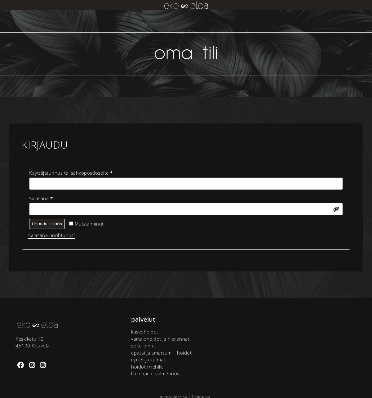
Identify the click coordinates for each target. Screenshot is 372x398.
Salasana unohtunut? (51, 235)
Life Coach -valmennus (155, 373)
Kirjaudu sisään (47, 224)
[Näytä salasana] (336, 209)
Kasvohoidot (144, 332)
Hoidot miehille (147, 367)
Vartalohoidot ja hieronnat (160, 339)
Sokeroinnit (143, 345)
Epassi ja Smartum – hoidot (161, 353)
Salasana (52, 197)
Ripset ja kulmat (148, 359)
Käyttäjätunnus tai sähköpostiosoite (82, 172)
